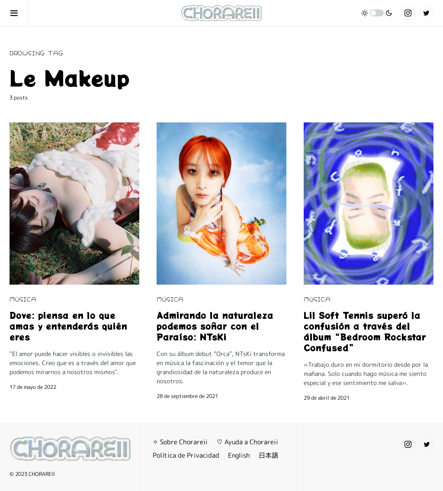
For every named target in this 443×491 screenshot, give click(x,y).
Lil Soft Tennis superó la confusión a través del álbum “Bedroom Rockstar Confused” (365, 331)
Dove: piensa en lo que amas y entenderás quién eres (68, 326)
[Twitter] (426, 13)
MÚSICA (23, 298)
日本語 (268, 455)
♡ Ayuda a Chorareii (247, 441)
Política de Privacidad (186, 455)
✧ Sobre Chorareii (180, 441)
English (239, 455)
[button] (19, 13)
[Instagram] (408, 13)
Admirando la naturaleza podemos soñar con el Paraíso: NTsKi (215, 326)
